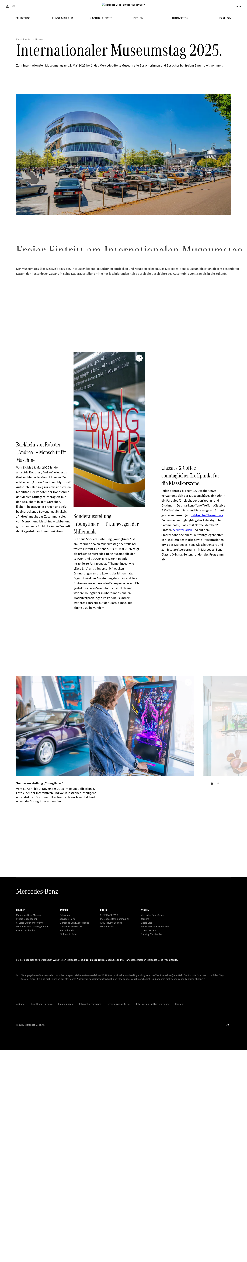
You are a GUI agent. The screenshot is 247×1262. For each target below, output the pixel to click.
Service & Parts (67, 1131)
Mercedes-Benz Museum (29, 1127)
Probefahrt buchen (26, 1142)
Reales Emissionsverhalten (155, 1138)
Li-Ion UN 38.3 (148, 1142)
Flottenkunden (67, 1142)
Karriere (145, 1131)
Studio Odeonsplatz (26, 1131)
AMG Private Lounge (111, 1134)
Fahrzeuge (65, 1127)
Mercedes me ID (108, 1138)
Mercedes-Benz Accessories (74, 1134)
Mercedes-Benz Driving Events (32, 1138)
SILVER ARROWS (109, 1127)
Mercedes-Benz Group (152, 1127)
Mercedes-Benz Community (114, 1131)
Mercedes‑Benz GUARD (72, 1138)
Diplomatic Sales (68, 1146)
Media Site (146, 1134)
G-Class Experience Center (30, 1134)
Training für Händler (151, 1146)
